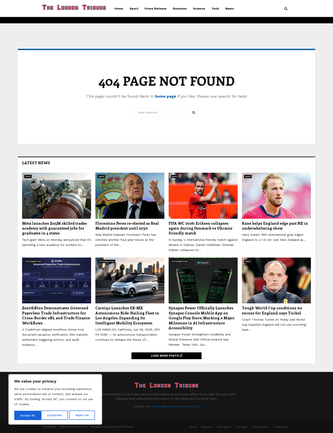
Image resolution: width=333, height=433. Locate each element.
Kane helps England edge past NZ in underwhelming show (275, 226)
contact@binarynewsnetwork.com (175, 406)
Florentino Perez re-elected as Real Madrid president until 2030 (127, 226)
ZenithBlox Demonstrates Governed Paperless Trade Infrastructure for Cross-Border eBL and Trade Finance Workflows (56, 315)
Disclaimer (224, 426)
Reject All (56, 415)
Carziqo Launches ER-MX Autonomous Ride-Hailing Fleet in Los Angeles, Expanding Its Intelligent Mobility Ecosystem (127, 315)
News (229, 8)
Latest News (36, 162)
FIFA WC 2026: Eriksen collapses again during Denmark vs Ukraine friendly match (200, 228)
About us (207, 426)
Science (199, 8)
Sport (134, 8)
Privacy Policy (260, 426)
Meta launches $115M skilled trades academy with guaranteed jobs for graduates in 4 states (54, 228)
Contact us (280, 426)
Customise (28, 415)
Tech (215, 8)
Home (118, 8)
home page (165, 96)
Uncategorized (33, 261)
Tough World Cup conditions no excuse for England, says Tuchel (272, 310)
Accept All (83, 415)
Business (180, 8)
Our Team (242, 426)
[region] (55, 400)
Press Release (155, 8)
